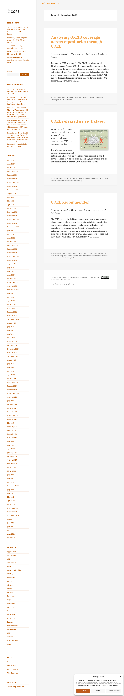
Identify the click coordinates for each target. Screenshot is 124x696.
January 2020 (12, 386)
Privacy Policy (12, 682)
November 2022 (13, 282)
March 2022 (11, 305)
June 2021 (10, 330)
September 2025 (13, 190)
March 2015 (11, 467)
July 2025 (10, 197)
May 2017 (10, 423)
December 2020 (12, 345)
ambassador (11, 555)
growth (10, 592)
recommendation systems (82, 256)
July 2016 (10, 441)
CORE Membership (14, 570)
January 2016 (12, 453)
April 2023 (11, 275)
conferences (11, 563)
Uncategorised (12, 640)
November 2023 (13, 256)
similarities (66, 258)
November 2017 (13, 416)
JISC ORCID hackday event (89, 63)
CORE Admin (73, 178)
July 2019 (10, 401)
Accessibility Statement (15, 687)
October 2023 (12, 260)
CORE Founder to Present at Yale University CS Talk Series (17, 91)
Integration (11, 603)
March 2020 (11, 379)
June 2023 (10, 271)
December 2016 (12, 434)
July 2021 (10, 327)
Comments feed (12, 669)
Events (9, 589)
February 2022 (12, 308)
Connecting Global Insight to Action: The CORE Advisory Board (17, 40)
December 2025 (12, 179)
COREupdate (11, 574)
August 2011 (11, 519)
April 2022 (11, 301)
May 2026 (10, 160)
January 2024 (12, 249)
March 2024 (11, 242)
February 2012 (12, 508)
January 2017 (12, 430)
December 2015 (12, 456)
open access (69, 181)
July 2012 (10, 490)
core (106, 178)
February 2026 (12, 171)
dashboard (11, 578)
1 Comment (68, 100)
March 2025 (11, 208)
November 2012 (13, 486)
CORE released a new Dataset (78, 121)
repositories (11, 629)
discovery (10, 585)
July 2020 (10, 364)
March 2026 (11, 168)
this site (76, 277)
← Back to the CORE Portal (50, 3)
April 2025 (11, 205)
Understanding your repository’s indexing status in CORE (18, 60)
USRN (9, 644)
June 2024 (10, 231)
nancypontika (72, 253)
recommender (12, 626)
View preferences (113, 691)
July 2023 (10, 268)
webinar (10, 648)
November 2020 (13, 349)
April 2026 (11, 164)
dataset (9, 581)
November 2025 (13, 182)
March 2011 (11, 538)
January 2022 (12, 312)
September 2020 (13, 356)
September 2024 (13, 227)
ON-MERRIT (11, 618)
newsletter (11, 615)
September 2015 (13, 464)
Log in (9, 662)
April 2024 (11, 238)
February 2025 (12, 212)
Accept (83, 691)
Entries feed (11, 666)
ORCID (76, 66)
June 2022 (10, 293)
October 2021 (12, 316)
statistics (10, 637)
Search (9, 72)
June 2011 (10, 527)
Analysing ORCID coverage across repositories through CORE (76, 42)
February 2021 (12, 342)
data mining (59, 256)
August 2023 (11, 264)
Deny (98, 691)
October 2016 (12, 438)
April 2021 (11, 334)
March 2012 (11, 504)
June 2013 (10, 478)
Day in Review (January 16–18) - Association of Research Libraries (18, 122)
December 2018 (12, 404)
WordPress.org (12, 673)
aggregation (11, 552)
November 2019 (13, 393)
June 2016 (10, 445)
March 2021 (11, 338)
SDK (8, 633)
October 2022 (12, 286)
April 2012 (11, 501)
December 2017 (12, 412)
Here (65, 156)
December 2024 (12, 216)
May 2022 (10, 297)
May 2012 (10, 497)
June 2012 (10, 493)
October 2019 (12, 397)
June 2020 (10, 367)
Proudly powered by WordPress (62, 284)
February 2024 (12, 245)
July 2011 (10, 523)
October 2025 (12, 186)
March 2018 (11, 408)
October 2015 (12, 460)
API (8, 559)
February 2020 (12, 382)
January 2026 (12, 175)
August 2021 (11, 323)
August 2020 (11, 360)
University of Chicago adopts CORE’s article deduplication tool (17, 127)
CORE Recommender (70, 202)
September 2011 (13, 515)
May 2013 (10, 482)
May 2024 (10, 234)
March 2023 (11, 279)
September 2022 (13, 290)
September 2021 (13, 319)
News (9, 611)
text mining (78, 181)
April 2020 (11, 375)
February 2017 (12, 427)
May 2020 (10, 371)
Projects (10, 622)
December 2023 (12, 253)
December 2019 (12, 390)
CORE (9, 566)
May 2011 (10, 530)
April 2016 (11, 449)
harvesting (11, 596)
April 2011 (11, 534)
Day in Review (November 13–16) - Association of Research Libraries (18, 135)
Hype (9, 600)
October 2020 (12, 353)
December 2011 (12, 512)
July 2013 (10, 475)
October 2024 (12, 223)
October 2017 (12, 419)
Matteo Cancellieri (74, 97)
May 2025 (10, 201)
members (10, 607)
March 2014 (11, 471)
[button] (120, 676)
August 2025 (11, 194)
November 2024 (13, 219)
